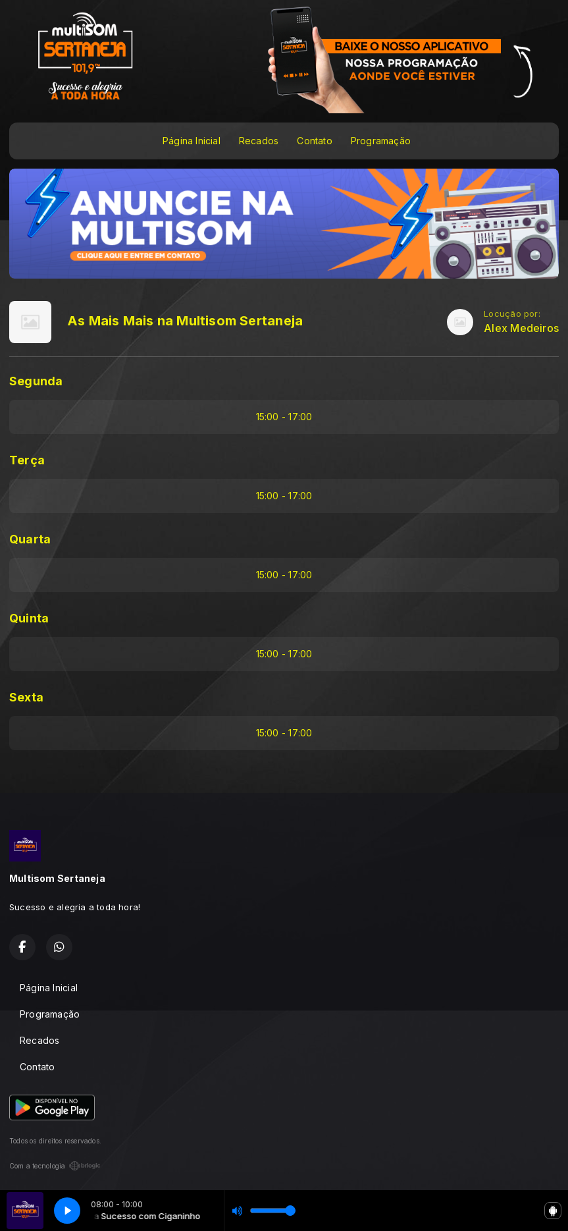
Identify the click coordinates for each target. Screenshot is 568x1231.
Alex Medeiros (521, 328)
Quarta (30, 539)
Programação (381, 140)
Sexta (26, 697)
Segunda (36, 381)
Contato (314, 140)
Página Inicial (191, 140)
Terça (27, 460)
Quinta (29, 618)
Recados (258, 140)
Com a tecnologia (55, 1165)
